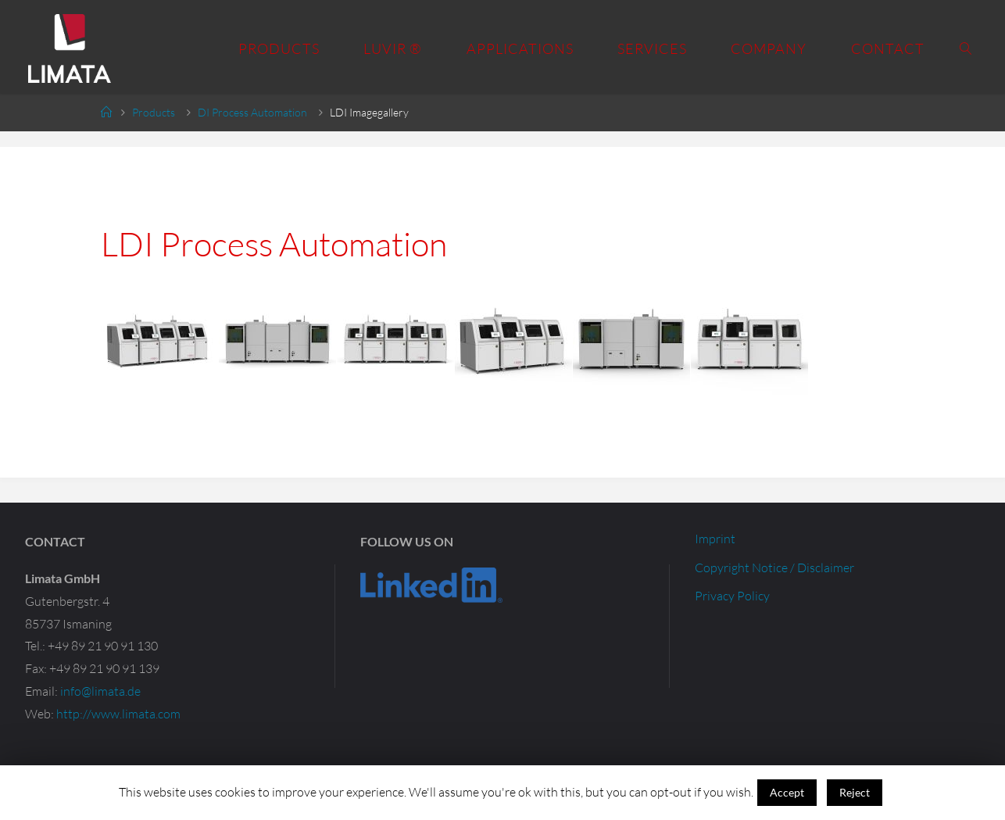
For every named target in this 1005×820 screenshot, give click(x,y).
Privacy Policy (732, 595)
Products (153, 112)
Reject (854, 792)
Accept (787, 792)
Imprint (715, 538)
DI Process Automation (252, 112)
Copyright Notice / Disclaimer (774, 567)
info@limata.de (100, 691)
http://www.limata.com (118, 714)
